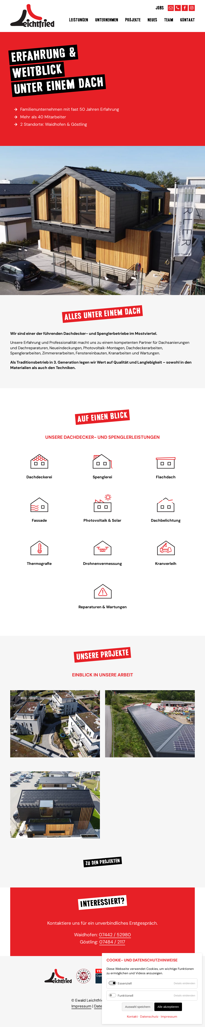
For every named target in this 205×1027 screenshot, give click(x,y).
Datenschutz (149, 1017)
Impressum (81, 1006)
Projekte (133, 20)
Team (168, 20)
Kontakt (187, 20)
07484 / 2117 (112, 942)
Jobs (160, 8)
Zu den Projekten (102, 862)
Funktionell (125, 996)
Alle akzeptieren (168, 1006)
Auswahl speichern (137, 1006)
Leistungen (78, 20)
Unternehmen (106, 20)
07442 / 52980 (115, 935)
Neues (152, 20)
